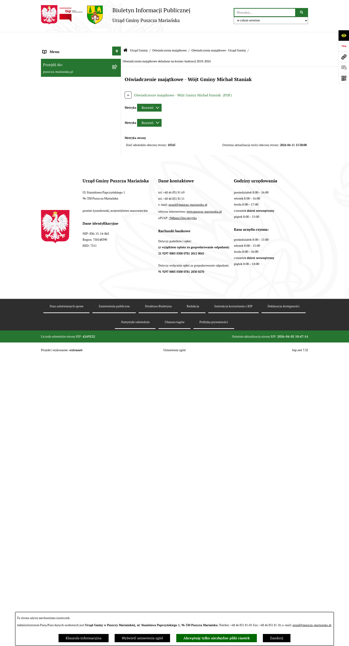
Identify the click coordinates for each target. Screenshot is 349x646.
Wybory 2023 (53, 534)
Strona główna (54, 49)
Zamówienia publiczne (61, 448)
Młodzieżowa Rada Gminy (63, 480)
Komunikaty (52, 601)
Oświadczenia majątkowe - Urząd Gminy (218, 37)
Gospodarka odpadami (60, 437)
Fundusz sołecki (55, 501)
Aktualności (52, 60)
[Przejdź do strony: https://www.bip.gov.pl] (343, 46)
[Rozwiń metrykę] (149, 95)
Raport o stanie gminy (60, 359)
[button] (118, 49)
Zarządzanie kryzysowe (61, 491)
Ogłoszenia (52, 71)
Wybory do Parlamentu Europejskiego (72, 555)
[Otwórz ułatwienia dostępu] (343, 35)
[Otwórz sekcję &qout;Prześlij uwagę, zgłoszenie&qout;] (343, 67)
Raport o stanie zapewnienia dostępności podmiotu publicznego (75, 587)
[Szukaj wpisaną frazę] (302, 12)
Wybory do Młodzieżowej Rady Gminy (73, 469)
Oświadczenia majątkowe (169, 37)
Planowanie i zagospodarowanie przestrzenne (68, 413)
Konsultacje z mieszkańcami (65, 370)
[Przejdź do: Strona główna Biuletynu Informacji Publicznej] (125, 37)
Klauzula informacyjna (83, 638)
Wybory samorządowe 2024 (64, 544)
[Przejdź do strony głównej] (115, 14)
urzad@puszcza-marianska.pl (311, 625)
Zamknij (276, 638)
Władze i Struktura (57, 81)
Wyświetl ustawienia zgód (142, 638)
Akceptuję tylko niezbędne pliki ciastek (216, 638)
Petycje (48, 512)
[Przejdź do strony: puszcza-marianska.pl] (343, 56)
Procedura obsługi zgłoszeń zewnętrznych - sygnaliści (77, 569)
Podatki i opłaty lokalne (62, 398)
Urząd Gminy (139, 37)
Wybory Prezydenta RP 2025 (65, 523)
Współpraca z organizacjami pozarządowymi (65, 384)
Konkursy (50, 459)
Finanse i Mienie (56, 348)
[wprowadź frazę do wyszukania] (265, 12)
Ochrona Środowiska (59, 427)
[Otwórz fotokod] (343, 78)
